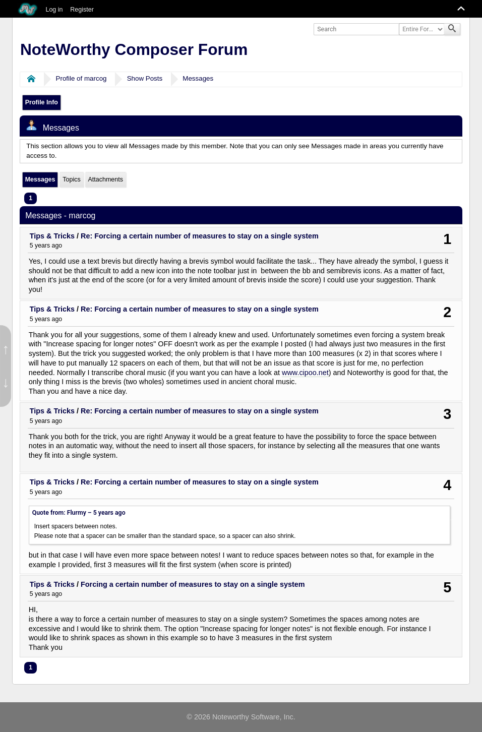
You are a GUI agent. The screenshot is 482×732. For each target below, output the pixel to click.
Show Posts (145, 78)
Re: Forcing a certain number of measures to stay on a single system (200, 236)
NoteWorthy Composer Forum (134, 49)
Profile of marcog (81, 78)
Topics (71, 179)
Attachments (105, 179)
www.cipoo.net (305, 373)
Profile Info (41, 102)
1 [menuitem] (30, 198)
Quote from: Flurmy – (79, 512)
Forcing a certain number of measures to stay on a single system (193, 584)
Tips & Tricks (52, 236)
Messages (198, 78)
